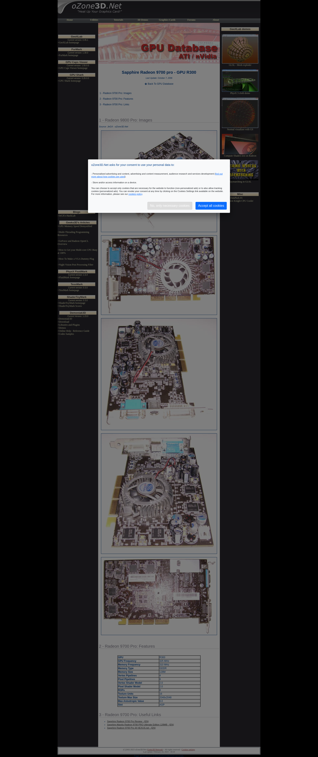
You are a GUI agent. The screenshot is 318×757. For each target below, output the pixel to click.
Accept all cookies (211, 205)
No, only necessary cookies (170, 205)
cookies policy (135, 194)
